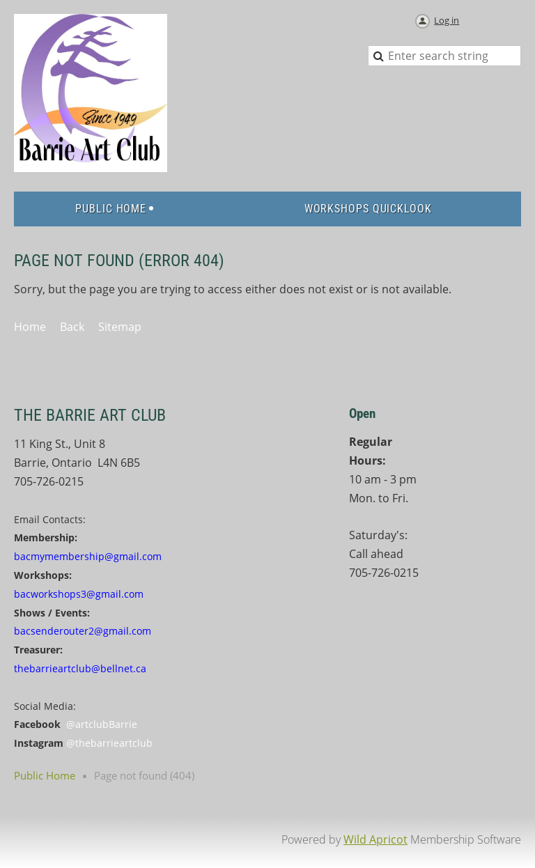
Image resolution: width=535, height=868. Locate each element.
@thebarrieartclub (109, 743)
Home (30, 326)
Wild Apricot (375, 839)
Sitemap (119, 326)
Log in (446, 20)
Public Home (44, 775)
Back (72, 326)
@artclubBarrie (101, 724)
